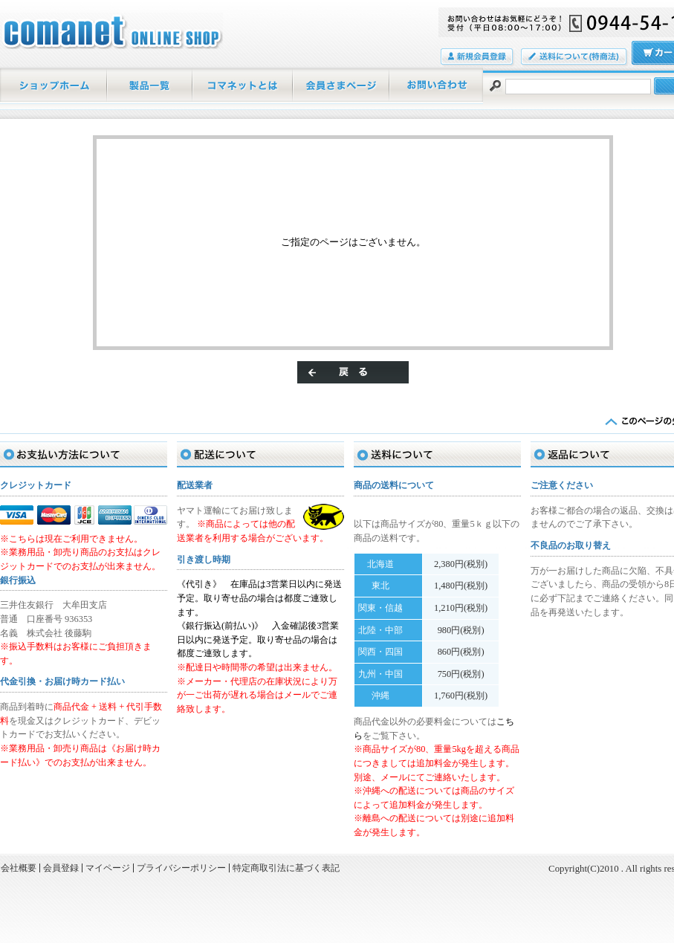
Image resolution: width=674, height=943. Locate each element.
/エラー (111, 31)
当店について (243, 85)
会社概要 (18, 867)
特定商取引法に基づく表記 (286, 867)
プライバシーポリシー (181, 867)
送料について (575, 57)
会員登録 (478, 57)
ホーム (54, 85)
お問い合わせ (436, 85)
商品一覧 (150, 85)
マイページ (342, 85)
